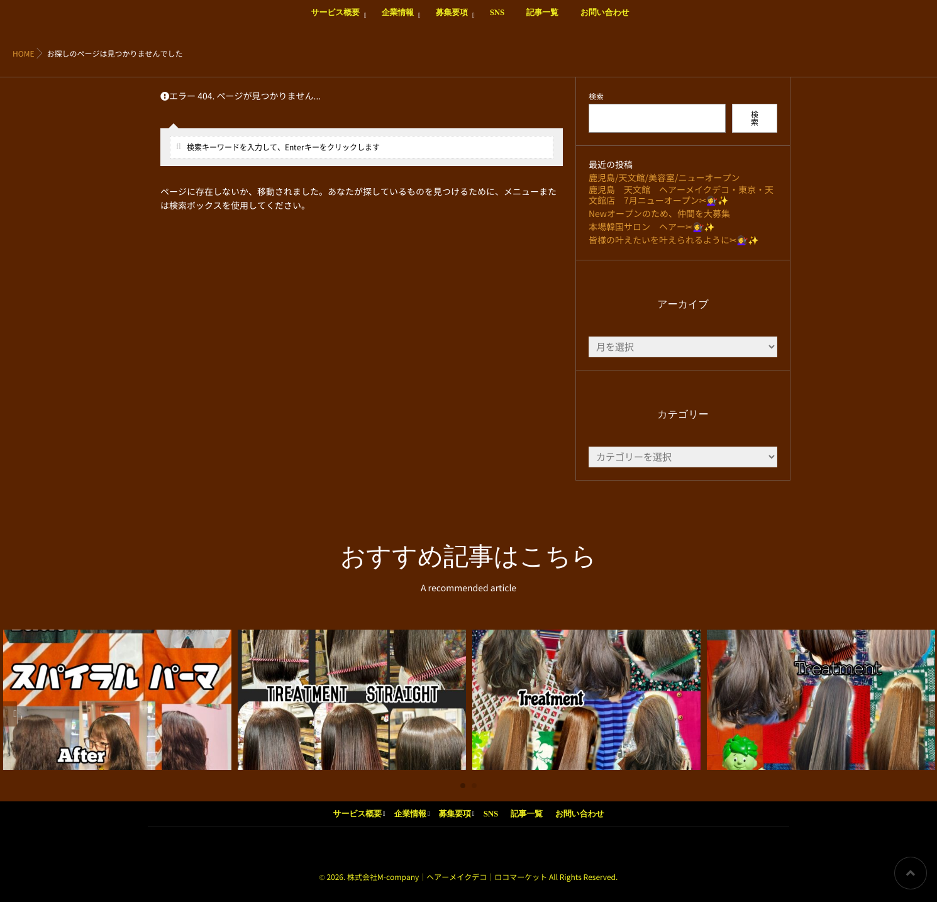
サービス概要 (335, 19)
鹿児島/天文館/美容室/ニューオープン (664, 178)
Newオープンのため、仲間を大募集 (659, 213)
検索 (596, 97)
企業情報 (398, 19)
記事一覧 (542, 19)
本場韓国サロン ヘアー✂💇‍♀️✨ (652, 227)
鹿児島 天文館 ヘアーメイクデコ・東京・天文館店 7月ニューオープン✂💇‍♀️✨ (681, 195)
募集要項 (452, 19)
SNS (497, 19)
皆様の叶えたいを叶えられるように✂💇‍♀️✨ (674, 240)
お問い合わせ (604, 19)
